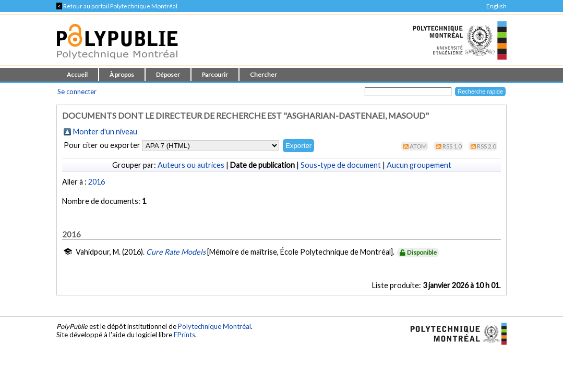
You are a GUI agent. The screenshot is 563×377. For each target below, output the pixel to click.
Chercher (263, 74)
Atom (418, 146)
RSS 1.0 (452, 146)
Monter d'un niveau (105, 131)
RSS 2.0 (486, 146)
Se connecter (77, 91)
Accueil (77, 74)
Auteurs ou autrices (191, 165)
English (496, 6)
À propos (122, 74)
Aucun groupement (419, 165)
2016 (96, 181)
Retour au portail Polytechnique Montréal (116, 6)
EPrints (184, 334)
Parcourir (215, 74)
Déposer (168, 74)
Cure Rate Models (176, 251)
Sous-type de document (341, 165)
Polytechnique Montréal (214, 326)
